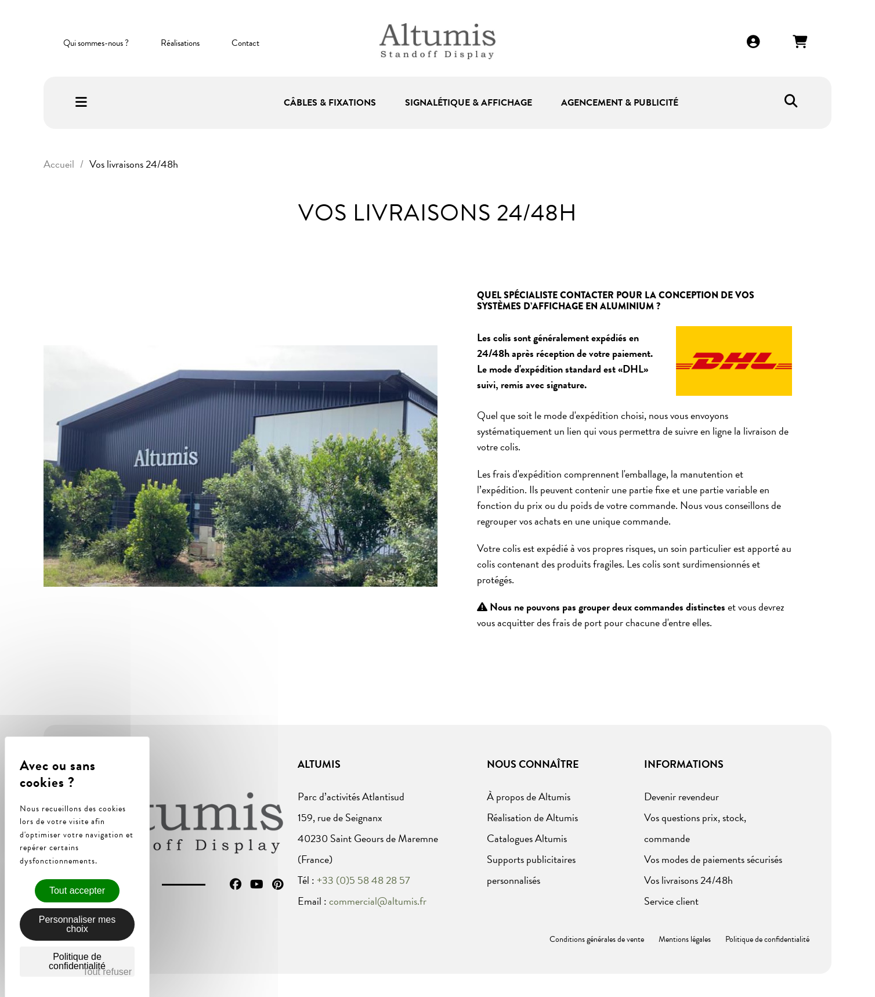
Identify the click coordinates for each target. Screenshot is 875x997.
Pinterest (277, 884)
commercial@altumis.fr (377, 901)
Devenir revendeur (681, 796)
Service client (671, 901)
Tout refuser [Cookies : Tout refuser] (107, 972)
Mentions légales (685, 939)
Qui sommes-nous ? (96, 43)
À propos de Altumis (528, 796)
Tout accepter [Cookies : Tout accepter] (77, 890)
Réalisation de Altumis (532, 817)
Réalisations (180, 43)
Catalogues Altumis (527, 838)
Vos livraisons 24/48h (688, 880)
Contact (245, 43)
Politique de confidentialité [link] (77, 961)
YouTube (256, 884)
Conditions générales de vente (596, 939)
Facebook (235, 884)
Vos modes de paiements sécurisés (713, 859)
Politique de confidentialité (767, 939)
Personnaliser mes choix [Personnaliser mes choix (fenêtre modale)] (77, 924)
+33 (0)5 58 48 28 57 (363, 880)
